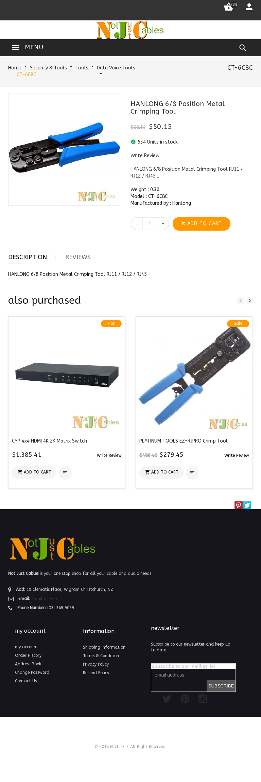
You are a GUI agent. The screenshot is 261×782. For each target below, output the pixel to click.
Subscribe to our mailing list (183, 666)
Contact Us (26, 681)
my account (26, 647)
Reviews (78, 257)
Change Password (32, 672)
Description (27, 257)
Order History (28, 655)
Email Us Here (45, 598)
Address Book (28, 664)
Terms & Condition (101, 655)
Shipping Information (104, 647)
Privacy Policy (96, 664)
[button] (144, 155)
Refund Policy (96, 672)
